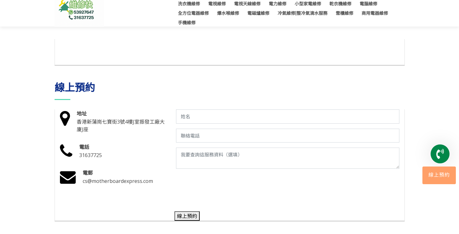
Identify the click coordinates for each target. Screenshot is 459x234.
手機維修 (187, 22)
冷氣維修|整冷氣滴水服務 (302, 13)
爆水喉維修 (228, 13)
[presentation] (224, 191)
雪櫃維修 (344, 13)
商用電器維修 (375, 13)
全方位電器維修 (193, 13)
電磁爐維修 (258, 13)
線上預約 (439, 175)
